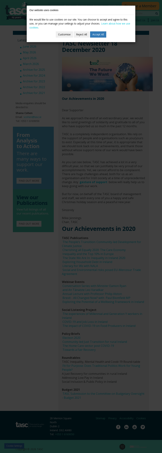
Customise (64, 34)
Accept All (98, 34)
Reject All (81, 34)
